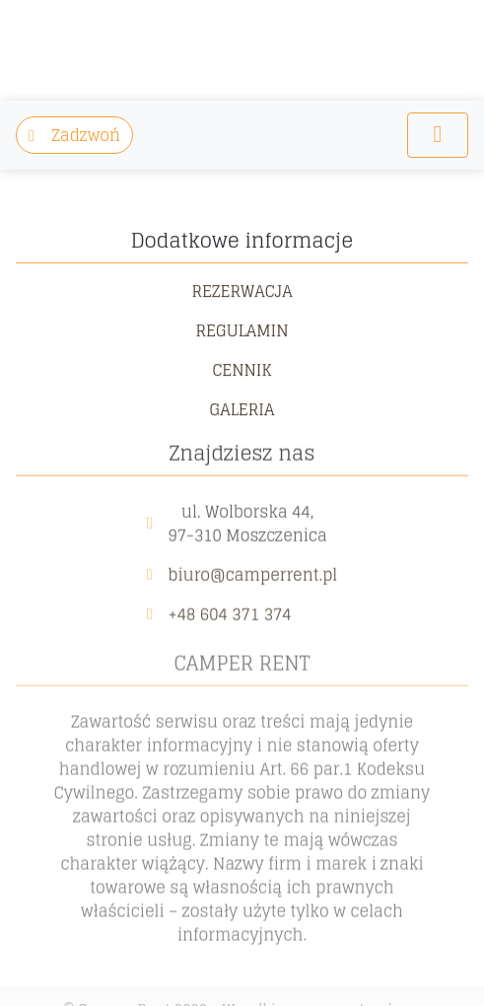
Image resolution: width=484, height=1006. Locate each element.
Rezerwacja (241, 289)
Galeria (242, 407)
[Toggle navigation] (437, 135)
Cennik (241, 368)
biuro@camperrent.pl (253, 571)
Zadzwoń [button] (74, 135)
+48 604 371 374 (230, 610)
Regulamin (241, 328)
